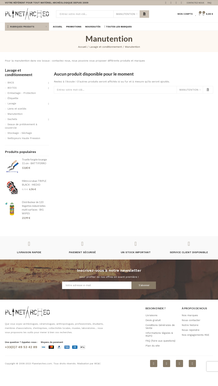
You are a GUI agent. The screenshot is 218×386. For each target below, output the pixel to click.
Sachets (12, 119)
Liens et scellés (17, 108)
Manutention (125, 14)
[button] (195, 2)
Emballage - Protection (22, 93)
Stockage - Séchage (20, 133)
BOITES (12, 87)
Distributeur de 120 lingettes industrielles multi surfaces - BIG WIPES (34, 208)
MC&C (97, 363)
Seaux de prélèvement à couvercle (21, 126)
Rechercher (144, 14)
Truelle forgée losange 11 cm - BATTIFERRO (34, 161)
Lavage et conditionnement (18, 72)
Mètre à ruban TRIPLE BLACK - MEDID (34, 182)
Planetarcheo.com (42, 363)
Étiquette (13, 98)
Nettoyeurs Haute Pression (24, 138)
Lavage (12, 103)
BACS (11, 82)
